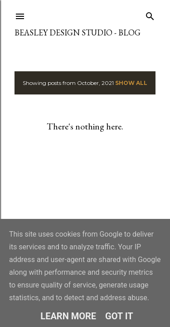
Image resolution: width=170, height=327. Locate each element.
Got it (119, 316)
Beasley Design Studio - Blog (78, 32)
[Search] (150, 14)
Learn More (68, 316)
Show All (131, 82)
